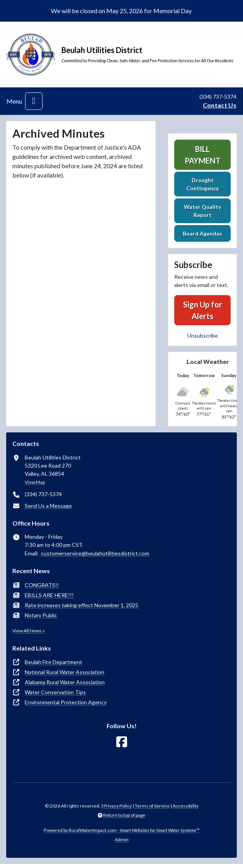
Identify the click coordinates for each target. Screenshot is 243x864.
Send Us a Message (48, 505)
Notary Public (41, 615)
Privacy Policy (118, 806)
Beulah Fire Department (53, 662)
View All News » (28, 630)
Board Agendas (202, 233)
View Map (35, 482)
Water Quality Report (202, 210)
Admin (122, 839)
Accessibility (186, 806)
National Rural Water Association (64, 672)
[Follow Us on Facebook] (121, 742)
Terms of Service (152, 806)
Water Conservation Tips (55, 692)
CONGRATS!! (42, 585)
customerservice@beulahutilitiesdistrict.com (95, 553)
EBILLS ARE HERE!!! (49, 595)
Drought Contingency (202, 184)
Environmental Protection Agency (66, 702)
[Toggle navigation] (33, 101)
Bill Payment (203, 154)
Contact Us (219, 105)
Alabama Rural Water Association (65, 682)
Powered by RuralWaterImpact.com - (121, 830)
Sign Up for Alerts (202, 310)
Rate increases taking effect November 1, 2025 (81, 605)
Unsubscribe (202, 335)
